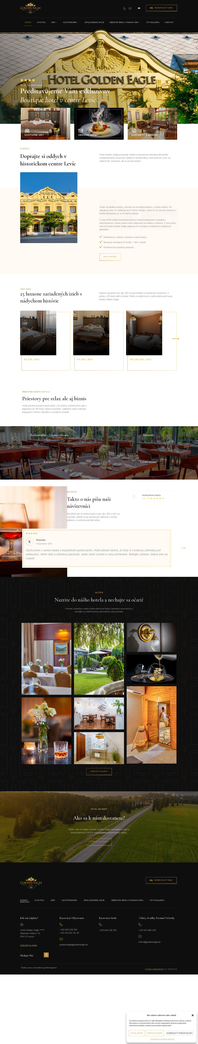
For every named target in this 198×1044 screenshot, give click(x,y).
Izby (54, 22)
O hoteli (41, 22)
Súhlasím (137, 1033)
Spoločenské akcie (94, 22)
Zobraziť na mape (126, 911)
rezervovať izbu (161, 8)
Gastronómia (71, 22)
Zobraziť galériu (125, 840)
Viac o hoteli (133, 257)
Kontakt (169, 22)
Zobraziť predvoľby (179, 1033)
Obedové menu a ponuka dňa (125, 22)
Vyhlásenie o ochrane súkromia (162, 1039)
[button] (192, 1015)
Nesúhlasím (154, 1033)
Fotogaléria (153, 22)
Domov (28, 22)
